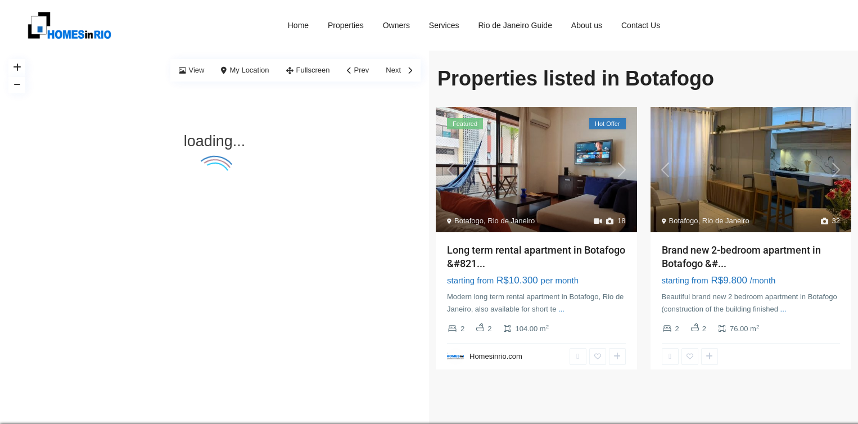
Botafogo (469, 220)
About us (586, 25)
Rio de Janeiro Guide (515, 25)
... (561, 309)
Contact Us (640, 25)
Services (444, 25)
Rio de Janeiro (511, 220)
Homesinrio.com (495, 356)
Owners (396, 25)
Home (298, 25)
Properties (346, 25)
